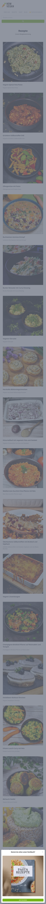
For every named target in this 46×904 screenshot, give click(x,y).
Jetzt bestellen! (23, 900)
